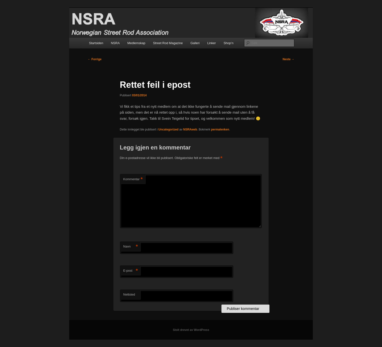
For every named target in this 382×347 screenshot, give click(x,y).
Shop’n (228, 43)
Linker (211, 43)
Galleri (195, 43)
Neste (288, 59)
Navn (130, 246)
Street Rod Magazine (168, 43)
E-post (130, 270)
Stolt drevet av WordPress (191, 330)
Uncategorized (168, 129)
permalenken (220, 129)
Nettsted (129, 294)
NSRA (115, 43)
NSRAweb (190, 129)
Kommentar (133, 179)
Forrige (95, 59)
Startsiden (96, 43)
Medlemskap (136, 43)
